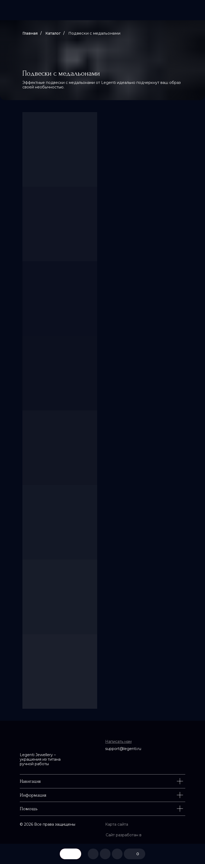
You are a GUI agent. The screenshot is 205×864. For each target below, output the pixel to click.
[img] (102, 10)
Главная (30, 33)
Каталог (53, 33)
